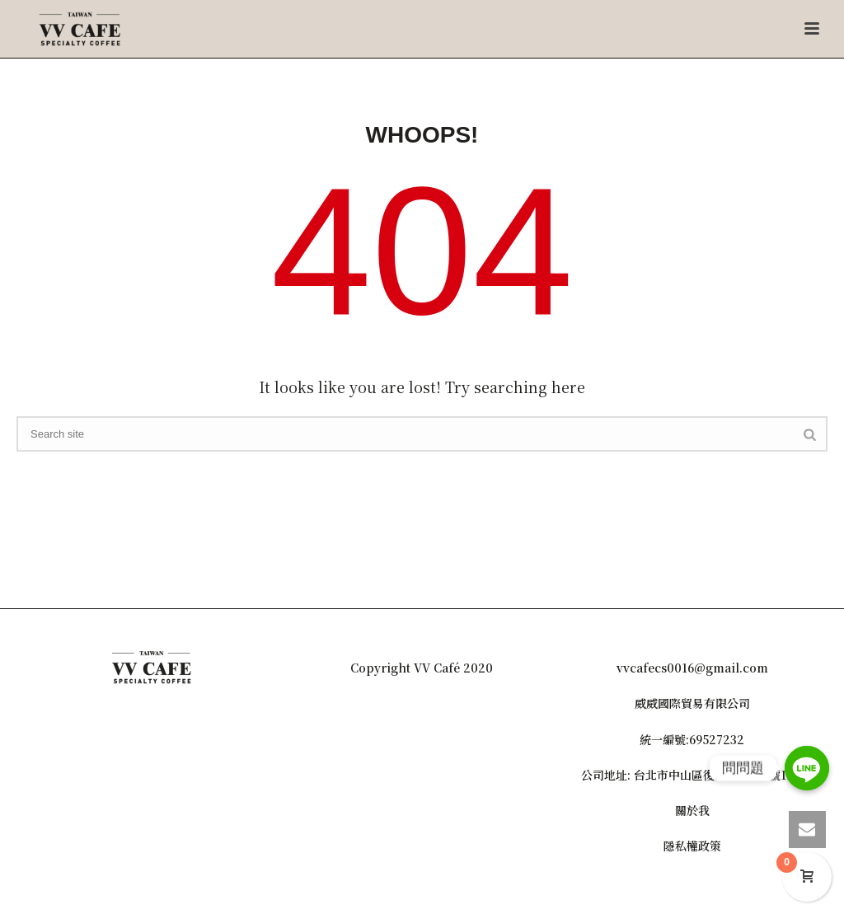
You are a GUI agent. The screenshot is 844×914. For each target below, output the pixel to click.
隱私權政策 (692, 845)
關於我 (692, 810)
